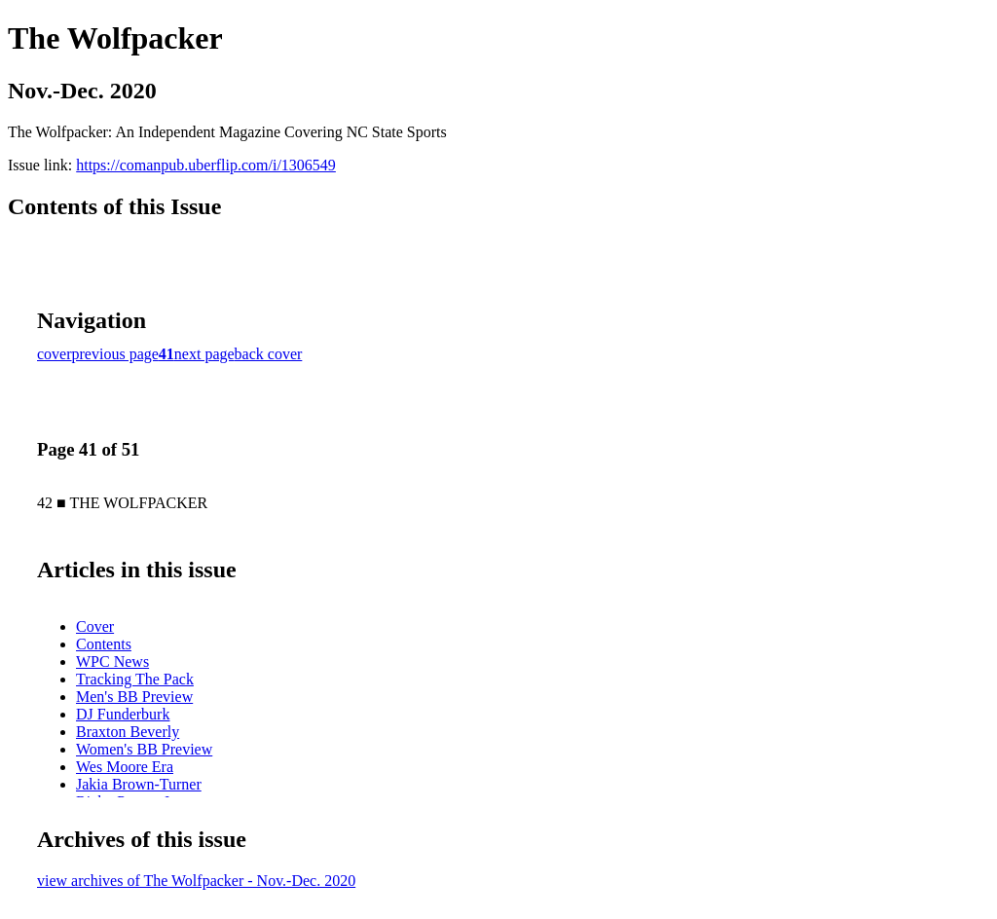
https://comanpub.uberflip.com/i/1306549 (206, 165)
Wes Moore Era (124, 766)
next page (204, 354)
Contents (103, 644)
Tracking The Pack (135, 679)
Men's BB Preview (134, 696)
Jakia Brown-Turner (139, 784)
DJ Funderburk (122, 714)
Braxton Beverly (127, 731)
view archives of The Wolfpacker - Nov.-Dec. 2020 (196, 880)
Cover (95, 626)
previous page (115, 354)
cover (54, 354)
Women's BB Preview (144, 749)
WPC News (112, 661)
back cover (269, 354)
